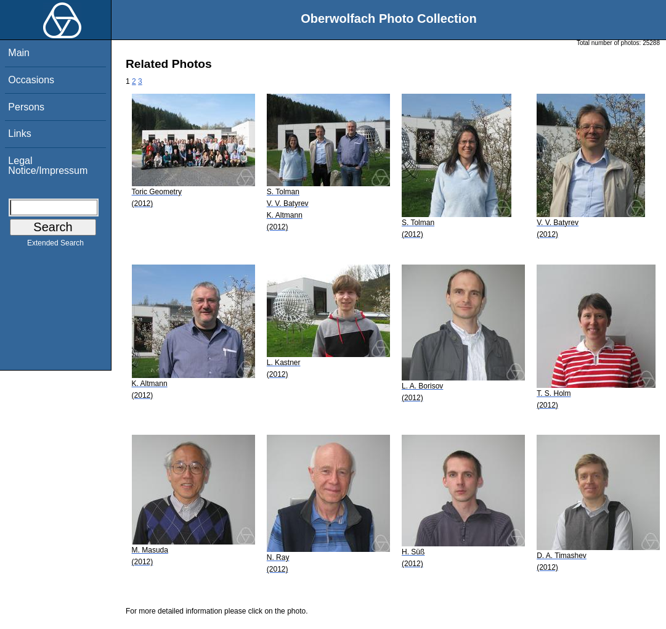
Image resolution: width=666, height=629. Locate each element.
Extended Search (55, 245)
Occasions (31, 80)
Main (19, 52)
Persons (26, 107)
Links (19, 133)
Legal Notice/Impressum (47, 165)
